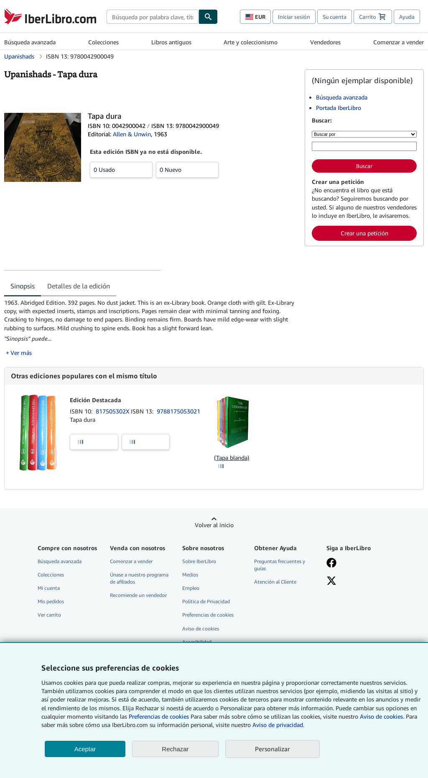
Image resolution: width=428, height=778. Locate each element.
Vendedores (325, 42)
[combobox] (153, 17)
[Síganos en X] (331, 581)
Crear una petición (364, 233)
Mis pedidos (51, 601)
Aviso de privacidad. (278, 724)
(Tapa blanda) (231, 457)
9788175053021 (178, 411)
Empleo (190, 588)
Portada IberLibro (338, 107)
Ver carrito (49, 615)
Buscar (364, 166)
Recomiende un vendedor (138, 595)
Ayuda (407, 16)
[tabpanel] (151, 327)
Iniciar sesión (294, 16)
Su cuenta (334, 16)
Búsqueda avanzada (30, 42)
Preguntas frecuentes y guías (279, 564)
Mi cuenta (49, 588)
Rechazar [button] (175, 748)
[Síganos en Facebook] (331, 563)
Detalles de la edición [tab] (78, 286)
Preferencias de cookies (159, 716)
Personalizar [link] (272, 748)
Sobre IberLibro (199, 561)
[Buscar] (208, 17)
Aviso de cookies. (382, 716)
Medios (190, 574)
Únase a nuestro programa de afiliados (139, 578)
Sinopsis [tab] (22, 286)
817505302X (113, 411)
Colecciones (103, 42)
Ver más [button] (21, 352)
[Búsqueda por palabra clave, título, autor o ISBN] (364, 146)
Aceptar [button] (85, 748)
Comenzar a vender (398, 42)
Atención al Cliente (275, 582)
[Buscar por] (364, 134)
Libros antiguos (171, 42)
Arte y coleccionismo (251, 42)
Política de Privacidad (206, 601)
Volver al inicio (214, 524)
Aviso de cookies (200, 628)
